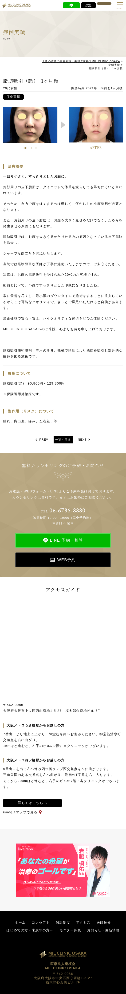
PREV (43, 439)
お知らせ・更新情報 (103, 930)
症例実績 (13, 96)
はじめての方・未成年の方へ (29, 930)
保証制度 (63, 922)
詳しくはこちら (30, 803)
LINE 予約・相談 (66, 540)
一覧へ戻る (63, 439)
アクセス (83, 922)
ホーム (20, 922)
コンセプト (41, 922)
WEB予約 (66, 560)
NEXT (82, 439)
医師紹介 (104, 922)
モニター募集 (70, 930)
